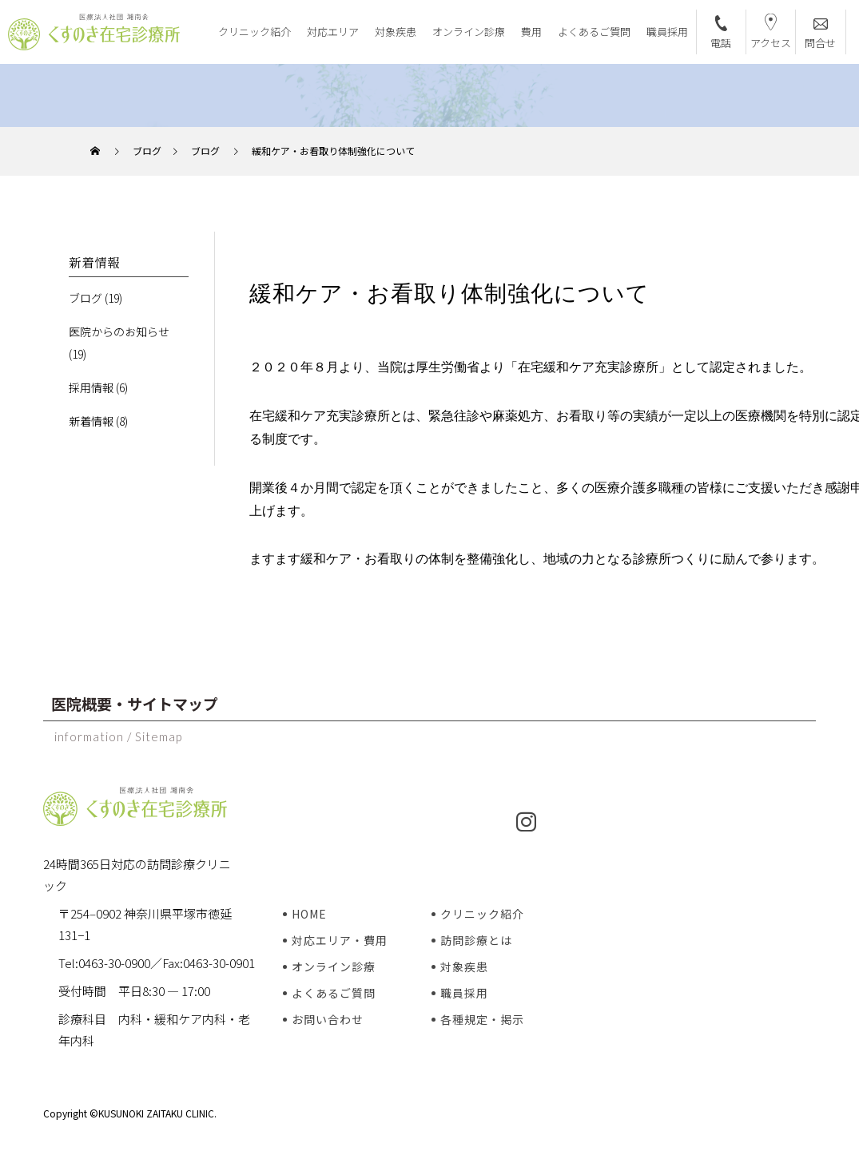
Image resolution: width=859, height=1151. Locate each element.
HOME (309, 914)
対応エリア (333, 31)
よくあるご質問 (594, 31)
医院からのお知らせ (119, 331)
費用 (531, 31)
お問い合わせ (328, 1019)
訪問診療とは (476, 940)
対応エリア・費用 (340, 940)
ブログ (85, 298)
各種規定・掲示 (482, 1019)
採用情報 (91, 387)
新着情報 (91, 421)
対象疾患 (395, 31)
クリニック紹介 (254, 31)
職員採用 (667, 31)
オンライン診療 (468, 31)
